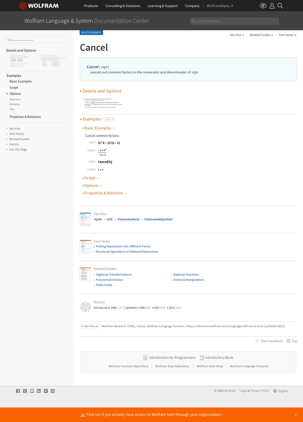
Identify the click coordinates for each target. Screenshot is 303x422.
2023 (175, 308)
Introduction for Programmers (173, 371)
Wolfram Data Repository (172, 380)
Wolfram (230, 405)
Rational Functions (186, 274)
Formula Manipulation (189, 280)
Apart (98, 219)
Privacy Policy (259, 405)
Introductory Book (219, 371)
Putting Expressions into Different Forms (123, 246)
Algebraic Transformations (114, 274)
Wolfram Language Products (249, 380)
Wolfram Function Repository (129, 380)
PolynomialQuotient (158, 219)
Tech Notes (286, 35)
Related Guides (260, 35)
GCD (110, 219)
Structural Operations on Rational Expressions (127, 251)
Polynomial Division (109, 280)
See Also (235, 35)
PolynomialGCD (128, 219)
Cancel (8, 39)
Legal (243, 405)
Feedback (272, 341)
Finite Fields (104, 285)
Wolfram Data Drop (210, 380)
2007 (159, 308)
